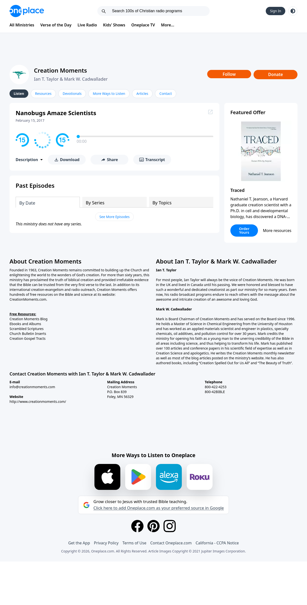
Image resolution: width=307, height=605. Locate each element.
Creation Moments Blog (29, 319)
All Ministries (22, 25)
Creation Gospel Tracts (28, 338)
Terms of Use (134, 543)
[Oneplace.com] (27, 11)
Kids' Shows (114, 25)
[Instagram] (170, 526)
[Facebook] (137, 526)
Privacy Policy (106, 543)
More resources (277, 230)
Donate (275, 74)
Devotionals (72, 93)
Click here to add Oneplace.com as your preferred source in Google (158, 508)
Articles (142, 93)
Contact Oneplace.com (171, 543)
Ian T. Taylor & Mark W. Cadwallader (71, 79)
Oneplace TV (143, 25)
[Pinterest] (153, 526)
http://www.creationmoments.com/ (38, 401)
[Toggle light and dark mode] (292, 11)
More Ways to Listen (109, 93)
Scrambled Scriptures (26, 328)
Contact (165, 93)
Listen (19, 93)
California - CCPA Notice (217, 543)
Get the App (79, 543)
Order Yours (244, 230)
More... (167, 25)
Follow (229, 74)
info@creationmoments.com (32, 387)
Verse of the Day (56, 25)
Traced (237, 190)
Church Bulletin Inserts (28, 333)
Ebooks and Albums (25, 323)
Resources (43, 93)
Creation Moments (60, 70)
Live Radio (87, 25)
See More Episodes (114, 216)
